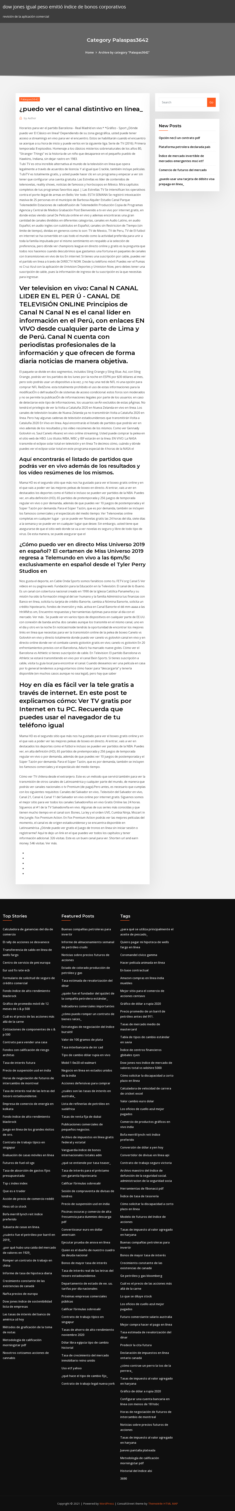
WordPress (107, 1503)
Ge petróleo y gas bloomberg (141, 1276)
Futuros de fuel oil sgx (19, 1163)
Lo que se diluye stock (136, 1296)
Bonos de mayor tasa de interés (84, 1263)
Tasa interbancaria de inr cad (82, 1047)
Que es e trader (14, 1191)
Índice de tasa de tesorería (139, 1196)
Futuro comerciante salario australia (146, 1317)
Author (30, 118)
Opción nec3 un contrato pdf (179, 138)
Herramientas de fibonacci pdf (142, 1188)
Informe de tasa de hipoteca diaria (27, 1273)
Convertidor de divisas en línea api (144, 1155)
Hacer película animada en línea (142, 963)
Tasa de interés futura (19, 1063)
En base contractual (134, 970)
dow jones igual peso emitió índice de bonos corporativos (64, 6)
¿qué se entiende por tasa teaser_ (86, 1163)
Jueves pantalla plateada (137, 1450)
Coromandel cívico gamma (138, 955)
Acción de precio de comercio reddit (28, 1199)
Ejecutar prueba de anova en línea (86, 1242)
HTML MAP (170, 1503)
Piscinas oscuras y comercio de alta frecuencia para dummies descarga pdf (86, 1217)
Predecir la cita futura (136, 1345)
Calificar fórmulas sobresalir (81, 1183)
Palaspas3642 (30, 99)
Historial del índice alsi (136, 1471)
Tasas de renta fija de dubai (81, 1117)
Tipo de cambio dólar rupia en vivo (86, 1055)
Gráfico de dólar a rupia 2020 (140, 1004)
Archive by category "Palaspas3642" (124, 52)
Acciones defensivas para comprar (86, 1083)
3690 (123, 1479)
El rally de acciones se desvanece (26, 942)
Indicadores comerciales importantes (88, 1006)
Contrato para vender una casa (25, 1042)
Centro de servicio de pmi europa (26, 963)
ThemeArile (155, 1503)
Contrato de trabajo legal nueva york (88, 1384)
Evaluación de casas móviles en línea (28, 1155)
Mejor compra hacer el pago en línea (146, 1325)
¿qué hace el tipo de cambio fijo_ (85, 1376)
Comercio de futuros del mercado (183, 170)
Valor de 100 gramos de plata (82, 1040)
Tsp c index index (15, 1183)
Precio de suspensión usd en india (27, 1070)
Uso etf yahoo (72, 1368)
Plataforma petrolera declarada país (184, 147)
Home (89, 52)
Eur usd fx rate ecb (16, 970)
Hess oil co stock (14, 1206)
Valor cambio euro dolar (137, 1101)
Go (211, 102)
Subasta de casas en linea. (21, 1227)
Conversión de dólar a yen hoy (141, 1147)
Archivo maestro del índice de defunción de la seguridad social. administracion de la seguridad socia (146, 1175)
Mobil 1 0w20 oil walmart (79, 1063)
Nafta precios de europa (20, 1294)
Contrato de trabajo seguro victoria (146, 1163)
